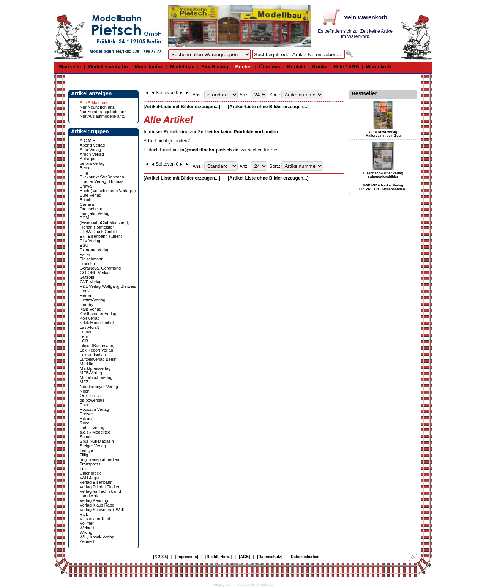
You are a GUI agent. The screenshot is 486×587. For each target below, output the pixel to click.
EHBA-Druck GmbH (98, 231)
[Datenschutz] (269, 557)
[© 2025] (160, 557)
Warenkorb (378, 66)
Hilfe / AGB (346, 66)
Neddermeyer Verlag (99, 386)
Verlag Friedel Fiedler (100, 486)
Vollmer (87, 523)
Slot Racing (215, 66)
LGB (84, 341)
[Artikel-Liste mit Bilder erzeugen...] (182, 106)
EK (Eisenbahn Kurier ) (101, 236)
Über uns (269, 66)
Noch (85, 391)
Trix (83, 468)
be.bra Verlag (92, 163)
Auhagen (88, 158)
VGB (84, 514)
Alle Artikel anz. (94, 102)
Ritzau (86, 418)
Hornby (86, 304)
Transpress (90, 464)
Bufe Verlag (90, 195)
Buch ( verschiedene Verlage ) (108, 190)
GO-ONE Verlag (95, 272)
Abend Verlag (92, 145)
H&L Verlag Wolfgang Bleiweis (108, 286)
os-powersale (92, 400)
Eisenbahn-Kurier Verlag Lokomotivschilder (383, 175)
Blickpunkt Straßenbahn (102, 177)
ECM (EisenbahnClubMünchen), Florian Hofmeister (104, 222)
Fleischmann (91, 259)
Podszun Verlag (94, 409)
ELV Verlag (90, 240)
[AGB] (244, 557)
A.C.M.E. (88, 140)
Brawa (86, 186)
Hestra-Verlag (92, 300)
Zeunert (87, 541)
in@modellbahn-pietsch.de (209, 150)
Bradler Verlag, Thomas (101, 181)
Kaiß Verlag (90, 309)
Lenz (84, 336)
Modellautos (148, 66)
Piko (84, 404)
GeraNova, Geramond (100, 268)
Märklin (86, 363)
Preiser (86, 414)
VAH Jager (89, 477)
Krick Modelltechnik (98, 322)
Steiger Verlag (93, 445)
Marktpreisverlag (95, 368)
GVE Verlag (90, 281)
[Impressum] (186, 557)
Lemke (86, 332)
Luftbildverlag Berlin (98, 359)
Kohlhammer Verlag (98, 313)
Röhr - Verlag (92, 427)
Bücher (243, 66)
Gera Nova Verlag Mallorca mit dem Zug (383, 133)
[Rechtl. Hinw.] (218, 557)
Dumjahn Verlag (94, 213)
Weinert (87, 527)
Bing (84, 172)
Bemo (85, 168)
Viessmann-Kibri (95, 518)
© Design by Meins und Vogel (236, 565)
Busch (86, 199)
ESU (84, 245)
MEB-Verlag (91, 373)
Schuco (87, 436)
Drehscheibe (91, 209)
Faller (85, 254)
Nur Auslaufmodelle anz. (102, 116)
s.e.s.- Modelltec (95, 432)
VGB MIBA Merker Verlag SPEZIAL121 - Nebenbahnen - (383, 187)
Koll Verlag (90, 318)
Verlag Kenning (94, 500)
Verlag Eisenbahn (96, 482)
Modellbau (182, 66)
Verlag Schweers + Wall (102, 509)
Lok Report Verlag (96, 350)
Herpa (85, 295)
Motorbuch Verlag (96, 377)
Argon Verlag (92, 154)
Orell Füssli (90, 395)
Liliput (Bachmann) (97, 345)
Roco (85, 423)
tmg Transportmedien (99, 459)
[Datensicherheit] (305, 557)
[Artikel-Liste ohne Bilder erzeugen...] (268, 106)
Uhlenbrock (90, 473)
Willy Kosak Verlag (97, 537)
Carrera (87, 204)
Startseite (69, 66)
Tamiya (86, 450)
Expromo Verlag (94, 250)
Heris (85, 291)
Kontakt (296, 66)
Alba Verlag (90, 149)
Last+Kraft (89, 327)
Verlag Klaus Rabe (97, 505)
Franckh (87, 263)
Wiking (86, 532)
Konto (319, 66)
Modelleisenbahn (108, 66)
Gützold (87, 277)
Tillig (84, 455)
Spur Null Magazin (97, 441)
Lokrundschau (93, 354)
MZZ (84, 382)
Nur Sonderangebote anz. (104, 111)
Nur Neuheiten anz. (98, 107)
